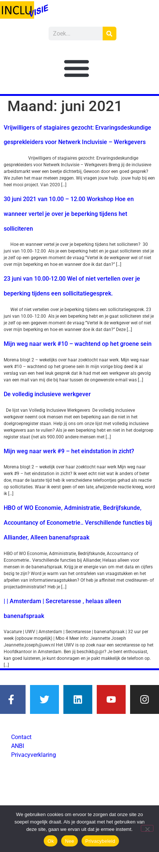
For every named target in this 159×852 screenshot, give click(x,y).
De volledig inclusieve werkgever (47, 394)
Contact (21, 737)
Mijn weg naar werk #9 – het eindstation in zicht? (69, 451)
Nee (69, 841)
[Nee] (147, 828)
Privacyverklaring (33, 754)
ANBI (17, 745)
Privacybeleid (100, 841)
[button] (76, 68)
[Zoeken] (109, 33)
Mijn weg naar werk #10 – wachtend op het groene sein (78, 343)
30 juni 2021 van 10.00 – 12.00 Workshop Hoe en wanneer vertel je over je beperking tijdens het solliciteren (69, 214)
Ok (50, 841)
